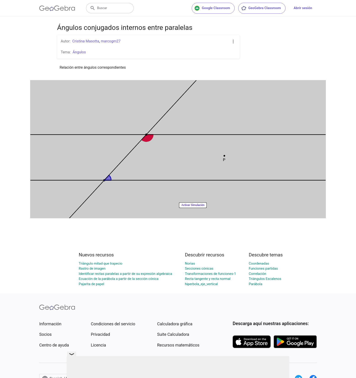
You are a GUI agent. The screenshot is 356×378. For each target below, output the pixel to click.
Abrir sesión (303, 8)
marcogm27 (111, 41)
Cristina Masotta (85, 41)
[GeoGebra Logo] (57, 8)
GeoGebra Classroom (261, 8)
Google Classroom (212, 8)
